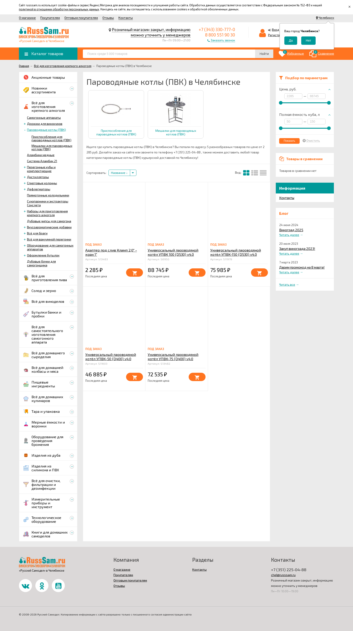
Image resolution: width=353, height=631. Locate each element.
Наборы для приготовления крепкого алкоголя (47, 213)
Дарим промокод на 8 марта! (302, 267)
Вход (275, 29)
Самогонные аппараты (44, 117)
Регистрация (277, 35)
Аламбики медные (40, 155)
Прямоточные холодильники (48, 195)
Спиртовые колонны (42, 183)
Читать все (287, 284)
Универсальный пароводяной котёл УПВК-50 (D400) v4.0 (110, 356)
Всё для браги (37, 233)
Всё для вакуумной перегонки (49, 239)
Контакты (125, 18)
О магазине (27, 18)
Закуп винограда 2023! (297, 249)
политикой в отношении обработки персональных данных (59, 9)
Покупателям (50, 18)
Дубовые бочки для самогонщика (41, 263)
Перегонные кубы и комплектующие (41, 169)
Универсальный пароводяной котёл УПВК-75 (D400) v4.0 (173, 356)
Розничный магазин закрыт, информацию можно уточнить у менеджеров (151, 32)
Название (119, 173)
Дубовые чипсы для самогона (49, 221)
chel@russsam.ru (283, 575)
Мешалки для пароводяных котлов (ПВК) (52, 147)
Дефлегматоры (38, 189)
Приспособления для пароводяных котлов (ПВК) (51, 138)
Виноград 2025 (291, 230)
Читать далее (289, 235)
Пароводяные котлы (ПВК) (46, 130)
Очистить (313, 140)
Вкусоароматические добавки (49, 227)
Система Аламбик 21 (42, 161)
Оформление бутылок (43, 255)
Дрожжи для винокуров (44, 124)
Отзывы (108, 18)
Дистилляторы (38, 177)
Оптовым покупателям (81, 18)
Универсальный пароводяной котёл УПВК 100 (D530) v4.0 (173, 252)
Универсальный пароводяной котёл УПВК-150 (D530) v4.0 (235, 252)
